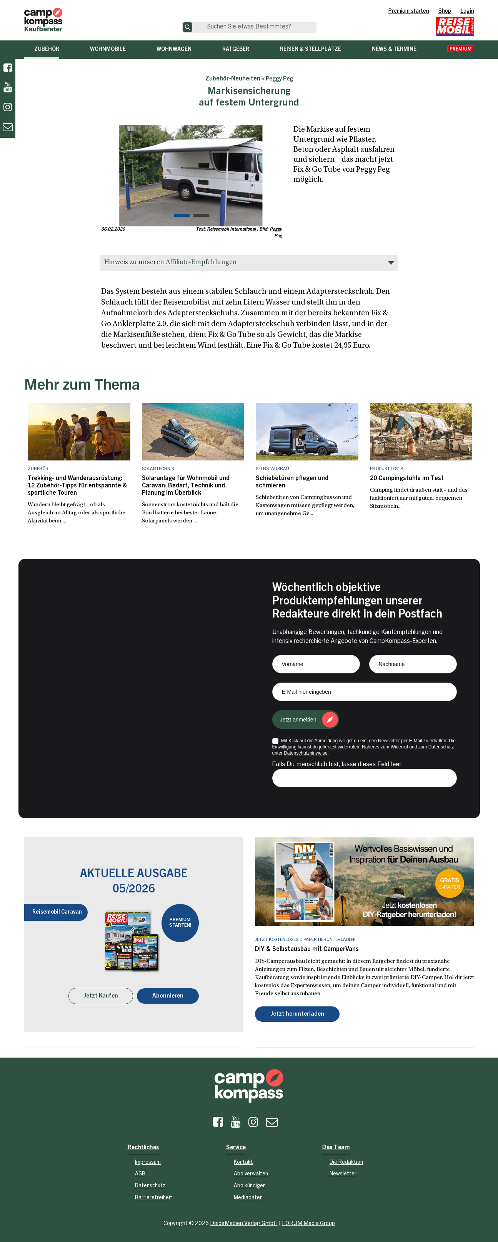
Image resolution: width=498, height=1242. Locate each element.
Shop (444, 11)
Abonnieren (167, 996)
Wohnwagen (174, 49)
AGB (140, 1174)
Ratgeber (235, 49)
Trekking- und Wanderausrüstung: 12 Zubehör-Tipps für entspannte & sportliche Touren (77, 485)
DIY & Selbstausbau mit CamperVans (307, 949)
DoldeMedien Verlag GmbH (244, 1224)
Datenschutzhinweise (305, 753)
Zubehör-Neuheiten (232, 79)
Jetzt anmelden (298, 719)
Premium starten (408, 11)
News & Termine (394, 49)
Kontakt (243, 1162)
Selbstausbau (272, 469)
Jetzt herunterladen (297, 1014)
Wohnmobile (108, 49)
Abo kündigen (250, 1186)
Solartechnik (158, 469)
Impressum (148, 1162)
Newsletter (343, 1174)
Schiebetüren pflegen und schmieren (292, 482)
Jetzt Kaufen (100, 996)
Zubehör (46, 49)
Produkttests (386, 469)
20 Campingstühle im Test (407, 478)
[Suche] (187, 27)
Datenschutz (150, 1186)
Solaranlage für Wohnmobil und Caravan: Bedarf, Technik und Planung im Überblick (186, 485)
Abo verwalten (251, 1174)
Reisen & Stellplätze (310, 49)
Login (467, 11)
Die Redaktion (346, 1162)
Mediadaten (248, 1198)
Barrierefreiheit (153, 1198)
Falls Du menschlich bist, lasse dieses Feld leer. (337, 764)
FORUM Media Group (308, 1224)
